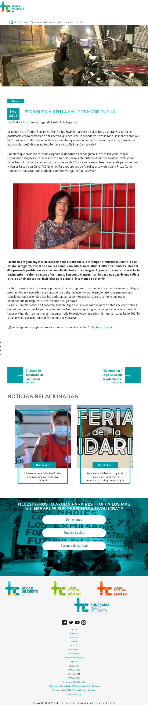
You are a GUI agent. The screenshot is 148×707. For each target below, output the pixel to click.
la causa (74, 633)
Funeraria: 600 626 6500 (74, 682)
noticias (74, 645)
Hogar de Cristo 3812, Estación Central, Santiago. (74, 690)
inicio (74, 629)
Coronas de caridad (74, 546)
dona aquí (74, 637)
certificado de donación (74, 657)
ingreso (74, 661)
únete (74, 641)
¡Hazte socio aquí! (101, 327)
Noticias (22, 22)
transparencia (74, 653)
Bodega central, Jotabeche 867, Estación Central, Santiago (74, 686)
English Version (74, 694)
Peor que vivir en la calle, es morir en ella (57, 22)
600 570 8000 (74, 670)
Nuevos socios (74, 533)
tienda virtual (74, 649)
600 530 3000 (74, 678)
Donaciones (74, 519)
